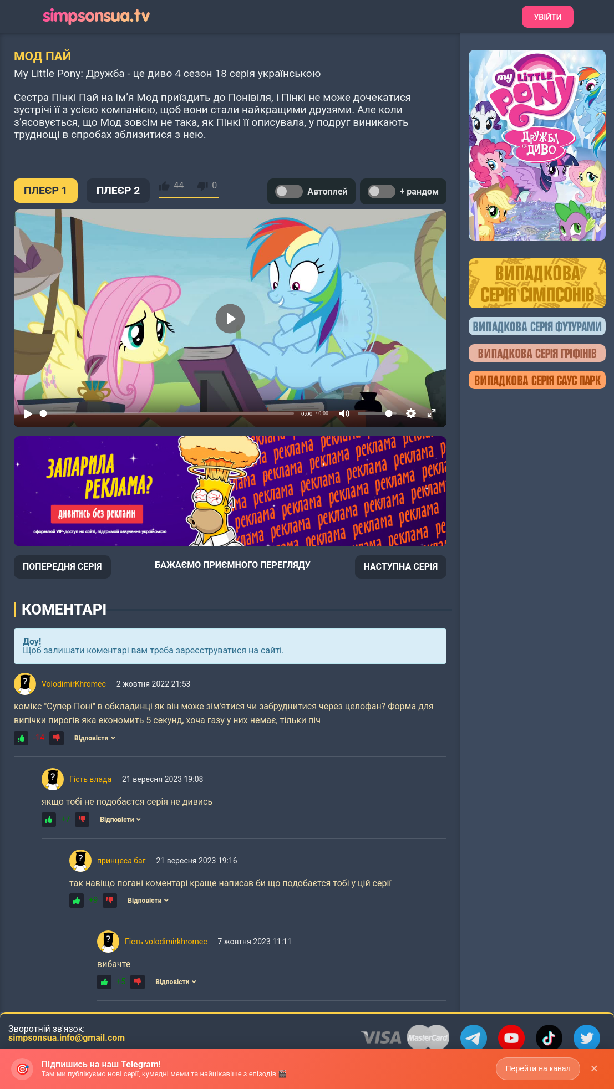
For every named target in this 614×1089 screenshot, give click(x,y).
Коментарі (64, 609)
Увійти (547, 17)
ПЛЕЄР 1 (46, 190)
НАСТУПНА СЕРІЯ (401, 566)
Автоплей (311, 191)
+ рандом (403, 191)
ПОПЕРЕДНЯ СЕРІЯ (62, 566)
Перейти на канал (537, 1068)
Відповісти (94, 738)
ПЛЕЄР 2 (118, 190)
